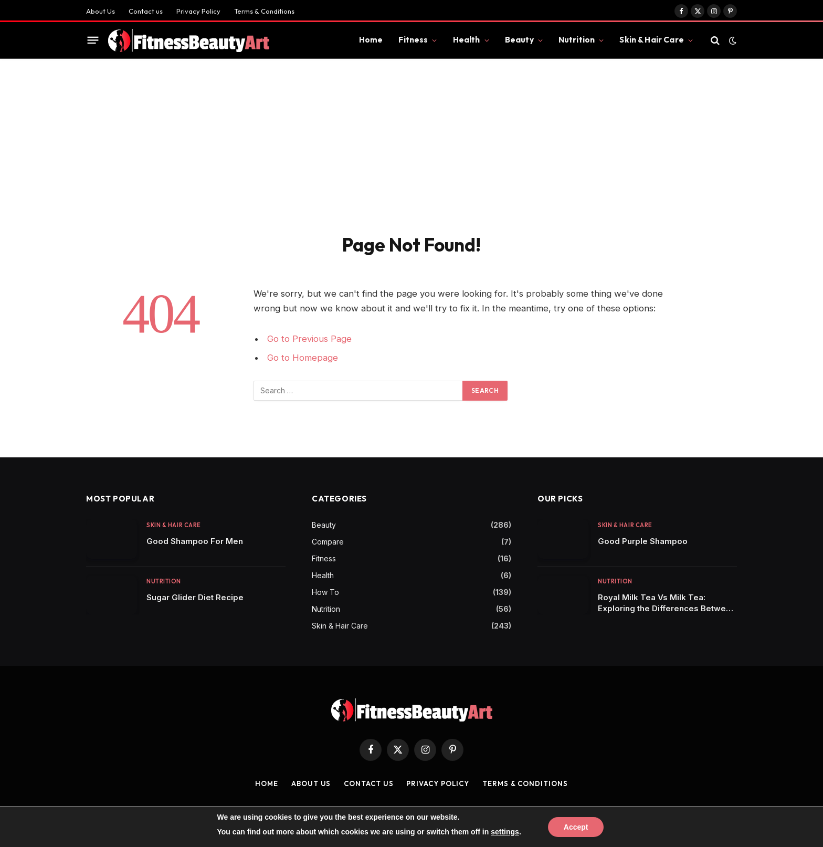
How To (325, 592)
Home (371, 40)
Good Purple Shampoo (643, 541)
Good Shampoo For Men (194, 541)
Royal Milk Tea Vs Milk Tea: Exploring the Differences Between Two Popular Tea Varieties (667, 603)
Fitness (413, 40)
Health (466, 40)
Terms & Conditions (264, 11)
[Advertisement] (411, 137)
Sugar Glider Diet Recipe (195, 597)
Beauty (519, 40)
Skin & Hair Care (651, 40)
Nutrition (576, 40)
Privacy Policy (198, 11)
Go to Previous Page (309, 338)
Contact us (146, 11)
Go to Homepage (302, 357)
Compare (328, 541)
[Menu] (93, 40)
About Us (100, 11)
